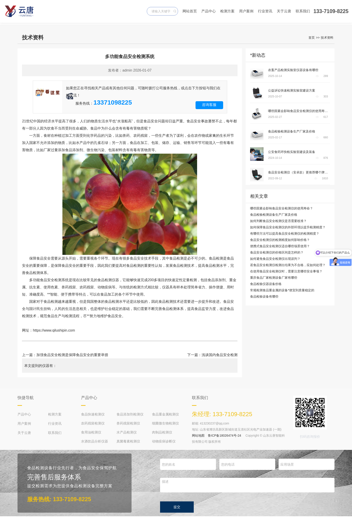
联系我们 (303, 11)
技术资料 (327, 37)
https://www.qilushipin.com (54, 330)
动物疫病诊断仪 (164, 441)
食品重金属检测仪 (165, 414)
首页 (311, 37)
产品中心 (208, 11)
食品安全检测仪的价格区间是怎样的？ (277, 252)
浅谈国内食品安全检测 (220, 355)
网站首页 (190, 11)
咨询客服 (209, 105)
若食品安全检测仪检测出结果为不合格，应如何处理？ (288, 265)
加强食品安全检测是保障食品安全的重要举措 (72, 355)
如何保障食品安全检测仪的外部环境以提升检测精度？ (288, 227)
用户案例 (246, 11)
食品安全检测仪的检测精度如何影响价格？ (280, 240)
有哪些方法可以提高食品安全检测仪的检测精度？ (284, 233)
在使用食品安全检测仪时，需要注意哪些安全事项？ (286, 271)
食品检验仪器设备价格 (266, 284)
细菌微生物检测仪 (165, 423)
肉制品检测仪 (162, 432)
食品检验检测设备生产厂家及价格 (273, 214)
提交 (177, 507)
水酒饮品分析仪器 (94, 441)
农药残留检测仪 (93, 423)
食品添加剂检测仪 (130, 414)
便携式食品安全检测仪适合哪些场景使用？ (280, 246)
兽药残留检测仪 (128, 423)
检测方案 (227, 11)
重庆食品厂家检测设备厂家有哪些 (273, 277)
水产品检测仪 (127, 432)
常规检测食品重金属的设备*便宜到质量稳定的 (282, 290)
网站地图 (198, 435)
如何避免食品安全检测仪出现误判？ (275, 258)
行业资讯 (265, 11)
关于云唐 (284, 11)
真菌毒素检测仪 (128, 441)
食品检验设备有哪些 (264, 296)
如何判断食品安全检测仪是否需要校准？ (278, 221)
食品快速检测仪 (93, 414)
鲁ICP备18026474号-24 (224, 435)
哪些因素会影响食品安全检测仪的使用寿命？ (281, 208)
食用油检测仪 (91, 432)
